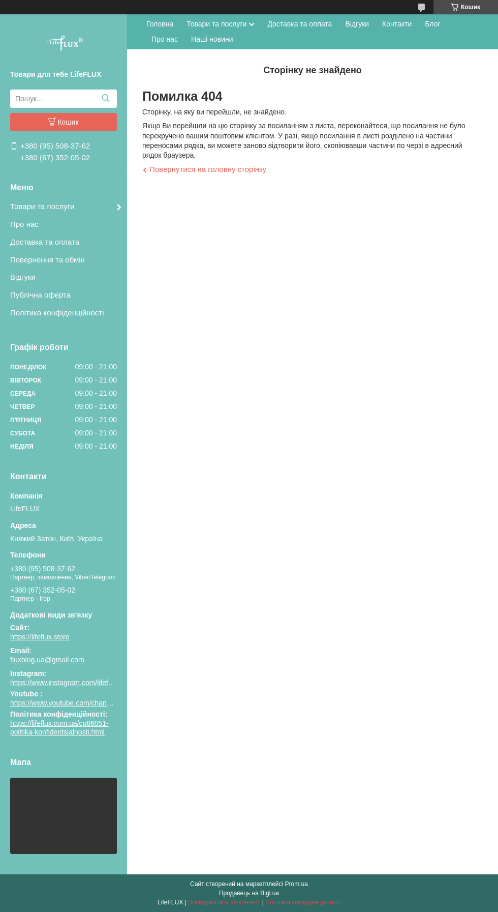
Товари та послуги (42, 206)
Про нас (24, 224)
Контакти (397, 24)
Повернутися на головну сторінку (207, 169)
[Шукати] (105, 99)
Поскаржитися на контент (224, 902)
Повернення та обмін (47, 259)
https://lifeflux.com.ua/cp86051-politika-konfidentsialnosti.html (59, 728)
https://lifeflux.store (40, 637)
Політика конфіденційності (57, 312)
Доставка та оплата (44, 242)
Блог (432, 24)
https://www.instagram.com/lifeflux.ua (68, 683)
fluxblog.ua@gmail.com (47, 660)
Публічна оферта (40, 294)
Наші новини (212, 39)
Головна (159, 24)
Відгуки (23, 277)
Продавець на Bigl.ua (249, 893)
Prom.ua (296, 884)
